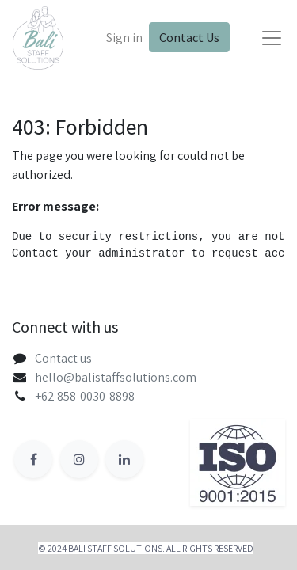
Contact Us (189, 37)
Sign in (124, 37)
